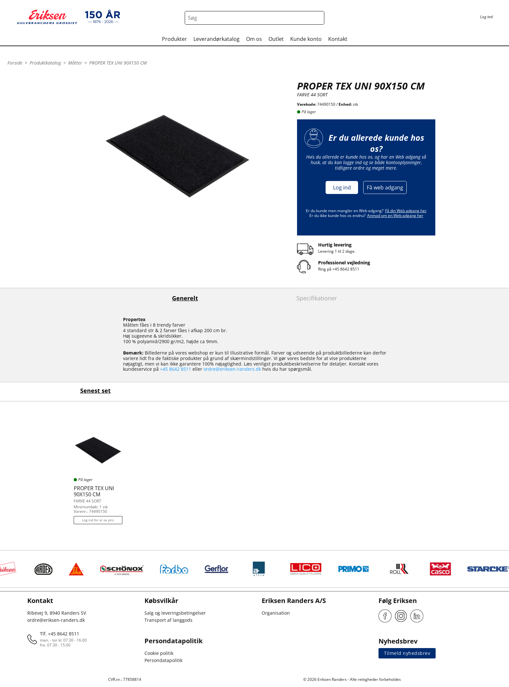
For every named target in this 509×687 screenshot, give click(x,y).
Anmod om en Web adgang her (395, 215)
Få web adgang (385, 187)
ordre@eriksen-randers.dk (232, 369)
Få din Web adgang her (406, 210)
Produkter (174, 38)
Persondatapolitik (163, 660)
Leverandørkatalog (216, 38)
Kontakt (337, 38)
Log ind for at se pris (98, 520)
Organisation (276, 613)
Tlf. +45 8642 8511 (59, 634)
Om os (254, 38)
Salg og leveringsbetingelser (175, 613)
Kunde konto (306, 38)
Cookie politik (158, 653)
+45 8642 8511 (345, 269)
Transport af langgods (168, 620)
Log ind (342, 187)
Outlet (276, 38)
